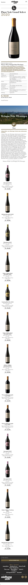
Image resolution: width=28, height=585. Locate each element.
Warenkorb (3, 2)
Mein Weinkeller (14, 568)
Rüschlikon (14, 569)
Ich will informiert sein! (14, 560)
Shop (11, 564)
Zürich (21, 569)
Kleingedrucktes (10, 572)
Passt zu (2, 90)
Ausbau (2, 81)
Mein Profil (22, 566)
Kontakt (19, 572)
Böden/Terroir (4, 76)
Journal (16, 564)
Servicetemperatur (4, 88)
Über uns (6, 569)
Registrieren (13, 566)
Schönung (3, 92)
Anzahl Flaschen (4, 100)
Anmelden (5, 566)
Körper (2, 73)
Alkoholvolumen (4, 84)
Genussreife (3, 85)
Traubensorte (3, 75)
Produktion (3, 87)
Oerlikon (14, 571)
